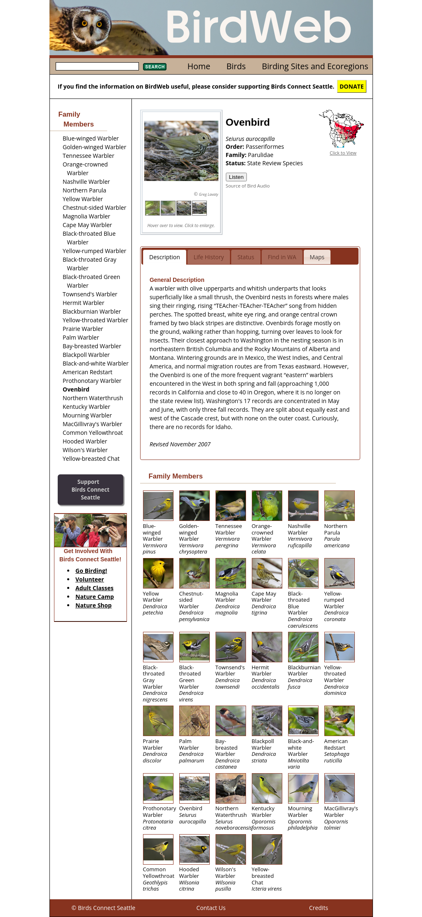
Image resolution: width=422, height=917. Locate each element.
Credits (318, 908)
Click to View (343, 153)
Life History (209, 257)
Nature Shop (93, 605)
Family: (237, 155)
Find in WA (282, 257)
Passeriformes (265, 146)
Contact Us (211, 908)
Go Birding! (91, 571)
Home (199, 66)
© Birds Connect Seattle (104, 908)
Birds (236, 66)
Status (245, 257)
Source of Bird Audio (248, 186)
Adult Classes (94, 588)
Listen (236, 177)
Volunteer (89, 579)
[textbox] (97, 66)
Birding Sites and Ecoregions (315, 66)
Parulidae (261, 155)
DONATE (352, 86)
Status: (236, 163)
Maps (317, 257)
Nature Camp (94, 596)
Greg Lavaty (208, 194)
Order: (236, 146)
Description (164, 257)
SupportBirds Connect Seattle (90, 489)
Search (154, 66)
